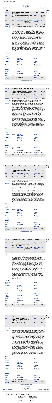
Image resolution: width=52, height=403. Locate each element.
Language (7, 61)
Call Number (7, 78)
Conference (37, 73)
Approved (36, 75)
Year (6, 20)
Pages (35, 24)
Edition (36, 68)
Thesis (36, 55)
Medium (36, 71)
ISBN (18, 71)
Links (47, 10)
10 (25, 6)
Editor (35, 58)
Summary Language (19, 62)
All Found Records (12, 394)
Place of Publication (20, 59)
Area (6, 73)
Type (35, 15)
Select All (4, 7)
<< (23, 5)
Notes (6, 75)
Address (7, 53)
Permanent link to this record (26, 80)
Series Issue (20, 68)
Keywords (7, 26)
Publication (20, 20)
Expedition (20, 73)
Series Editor (6, 65)
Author (7, 12)
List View (40, 7)
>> (26, 6)
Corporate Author (7, 55)
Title (6, 15)
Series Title (20, 64)
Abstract (7, 30)
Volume (7, 24)
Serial (35, 77)
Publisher (7, 58)
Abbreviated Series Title (37, 65)
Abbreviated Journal (37, 21)
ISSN (6, 71)
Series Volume (7, 68)
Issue (18, 24)
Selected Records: (24, 394)
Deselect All (10, 7)
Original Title (36, 62)
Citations (44, 7)
